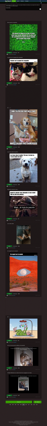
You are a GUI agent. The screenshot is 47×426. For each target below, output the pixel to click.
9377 (29, 404)
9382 (15, 404)
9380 (21, 404)
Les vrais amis (10, 223)
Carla (14, 148)
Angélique (15, 84)
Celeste (15, 220)
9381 (18, 404)
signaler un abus (37, 84)
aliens (14, 295)
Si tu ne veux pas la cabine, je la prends (16, 345)
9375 (34, 404)
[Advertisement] (23, 16)
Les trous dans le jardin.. (12, 151)
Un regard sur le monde (12, 250)
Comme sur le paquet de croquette (15, 57)
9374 (36, 404)
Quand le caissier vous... (12, 189)
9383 (13, 404)
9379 (23, 404)
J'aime (9, 52)
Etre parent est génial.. (12, 22)
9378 (26, 404)
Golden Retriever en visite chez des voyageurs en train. (19, 372)
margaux (15, 54)
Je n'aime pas (15, 52)
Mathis (14, 369)
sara (14, 186)
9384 (10, 404)
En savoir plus (8, 7)
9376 (31, 404)
